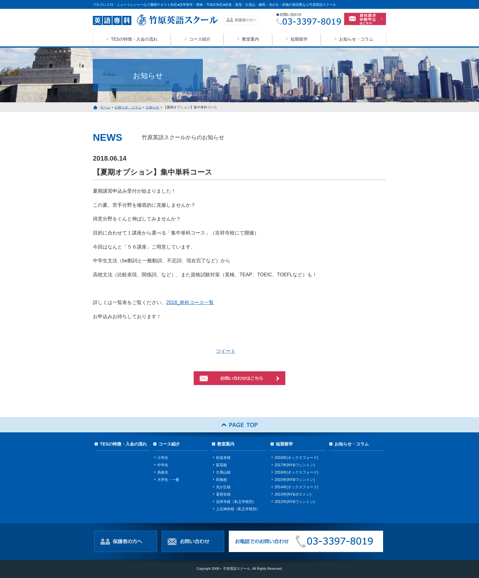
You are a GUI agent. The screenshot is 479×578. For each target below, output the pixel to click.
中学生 (162, 465)
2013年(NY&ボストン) (293, 494)
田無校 (221, 480)
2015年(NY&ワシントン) (295, 480)
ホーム (105, 107)
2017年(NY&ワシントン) (295, 465)
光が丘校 (223, 487)
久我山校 (223, 472)
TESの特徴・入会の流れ (134, 39)
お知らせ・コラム (356, 39)
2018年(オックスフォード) (296, 458)
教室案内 (250, 39)
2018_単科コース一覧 (190, 302)
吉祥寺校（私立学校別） (236, 502)
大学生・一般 (168, 480)
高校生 (162, 472)
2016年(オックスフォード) (296, 472)
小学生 (162, 458)
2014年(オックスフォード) (296, 487)
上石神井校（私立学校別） (238, 509)
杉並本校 (223, 458)
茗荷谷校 (223, 494)
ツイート (226, 351)
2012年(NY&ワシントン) (295, 502)
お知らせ (152, 107)
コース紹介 (199, 39)
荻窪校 (221, 465)
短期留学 (299, 39)
